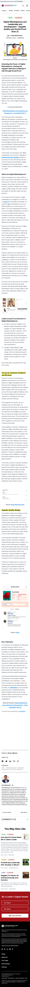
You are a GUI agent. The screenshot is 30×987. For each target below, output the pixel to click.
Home (3, 954)
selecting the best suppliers (10, 157)
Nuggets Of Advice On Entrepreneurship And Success (10, 878)
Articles (11, 10)
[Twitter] (4, 949)
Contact (4, 967)
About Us (4, 957)
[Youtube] (10, 949)
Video (3, 872)
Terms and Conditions (19, 978)
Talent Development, (11, 768)
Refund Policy (11, 978)
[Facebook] (2, 949)
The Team (5, 960)
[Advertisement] (15, 730)
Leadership (18, 17)
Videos (23, 10)
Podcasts (17, 10)
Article (10, 17)
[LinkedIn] (7, 949)
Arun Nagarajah (16, 35)
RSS (26, 978)
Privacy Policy (4, 978)
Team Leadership (17, 769)
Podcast (3, 859)
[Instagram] (12, 949)
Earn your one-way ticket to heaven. (10, 945)
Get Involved (6, 964)
